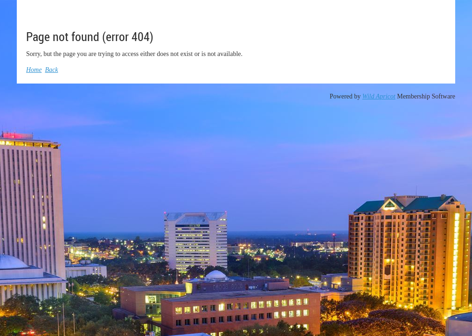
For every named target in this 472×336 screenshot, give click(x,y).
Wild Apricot (379, 96)
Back (51, 69)
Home (34, 69)
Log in (436, 13)
